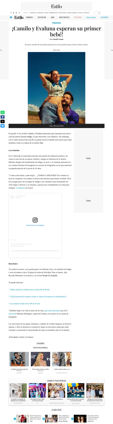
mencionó (12, 314)
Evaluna (39, 133)
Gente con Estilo (76, 403)
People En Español (50, 275)
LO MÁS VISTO (56, 409)
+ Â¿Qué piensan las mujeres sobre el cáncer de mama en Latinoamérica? (37, 296)
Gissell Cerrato (58, 39)
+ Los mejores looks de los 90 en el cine (24, 303)
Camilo (31, 133)
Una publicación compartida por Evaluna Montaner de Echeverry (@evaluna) (35, 251)
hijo (41, 143)
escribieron (20, 188)
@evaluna (57, 310)
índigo (29, 137)
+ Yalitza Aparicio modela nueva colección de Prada (29, 289)
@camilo (48, 310)
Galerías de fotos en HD (61, 373)
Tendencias (19, 373)
